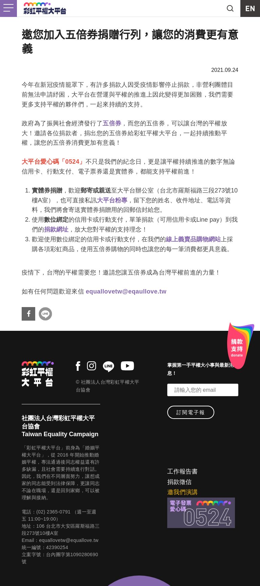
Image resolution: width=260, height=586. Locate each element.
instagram (91, 365)
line (108, 366)
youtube (127, 365)
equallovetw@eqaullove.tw (126, 291)
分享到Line (45, 314)
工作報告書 (182, 471)
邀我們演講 (182, 492)
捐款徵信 (179, 482)
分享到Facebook (28, 314)
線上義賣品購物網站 (193, 239)
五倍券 (112, 123)
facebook (78, 366)
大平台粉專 (112, 200)
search (230, 8)
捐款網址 (56, 229)
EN (250, 8)
